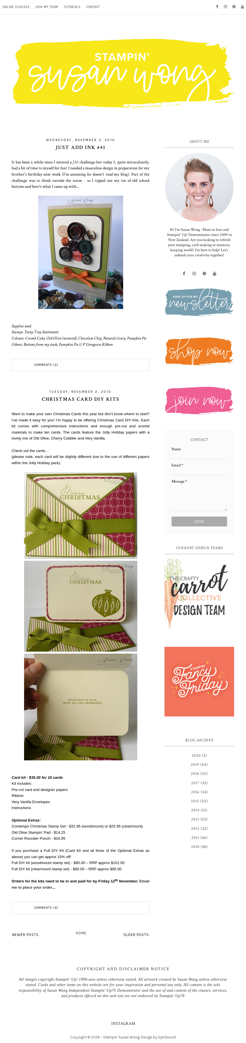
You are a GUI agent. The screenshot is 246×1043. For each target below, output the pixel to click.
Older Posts (136, 935)
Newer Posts (25, 935)
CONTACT (93, 7)
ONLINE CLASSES (16, 7)
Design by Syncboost (158, 1037)
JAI (75, 162)
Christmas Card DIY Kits (80, 399)
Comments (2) (46, 365)
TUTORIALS (72, 7)
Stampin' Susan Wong (121, 1037)
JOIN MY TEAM (46, 7)
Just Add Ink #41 (81, 147)
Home (81, 933)
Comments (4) (46, 908)
